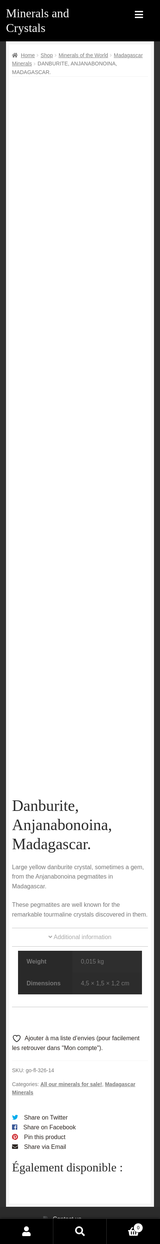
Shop (47, 55)
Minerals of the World (83, 55)
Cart (125, 1226)
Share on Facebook (49, 1112)
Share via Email (45, 1132)
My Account (26, 1231)
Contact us (67, 1204)
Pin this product (44, 1122)
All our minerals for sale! (71, 1069)
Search (80, 1231)
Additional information (79, 922)
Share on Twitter (46, 1103)
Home (28, 55)
